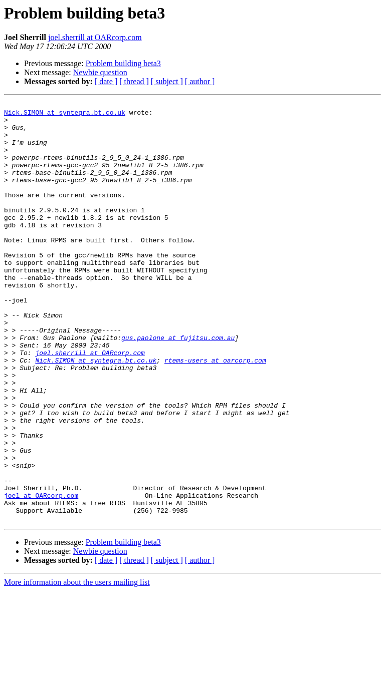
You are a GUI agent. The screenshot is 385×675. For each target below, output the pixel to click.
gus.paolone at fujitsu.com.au (178, 385)
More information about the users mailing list (77, 666)
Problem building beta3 (123, 63)
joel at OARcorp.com (41, 574)
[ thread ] (134, 81)
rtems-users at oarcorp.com (215, 412)
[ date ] (106, 81)
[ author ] (200, 81)
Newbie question (100, 72)
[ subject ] (167, 81)
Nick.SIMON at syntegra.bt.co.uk (64, 115)
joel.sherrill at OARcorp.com (95, 37)
